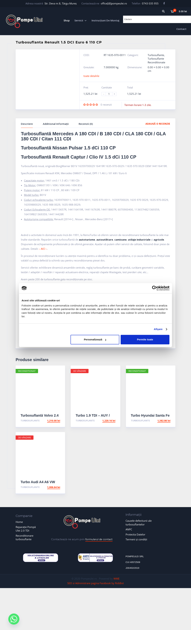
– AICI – (43, 248)
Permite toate (145, 339)
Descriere (27, 123)
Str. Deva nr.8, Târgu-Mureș (61, 3)
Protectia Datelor (135, 534)
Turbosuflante (156, 55)
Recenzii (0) (86, 123)
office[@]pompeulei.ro (114, 3)
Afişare (158, 329)
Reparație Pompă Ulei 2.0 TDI (26, 528)
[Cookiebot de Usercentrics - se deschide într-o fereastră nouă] (154, 288)
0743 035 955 (150, 3)
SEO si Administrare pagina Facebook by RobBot (95, 583)
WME (116, 578)
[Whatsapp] (16, 620)
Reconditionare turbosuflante (24, 537)
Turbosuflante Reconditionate (156, 60)
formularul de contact (98, 539)
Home (19, 522)
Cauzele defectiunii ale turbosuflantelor (139, 522)
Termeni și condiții (136, 539)
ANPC (129, 529)
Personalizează (95, 339)
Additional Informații (56, 123)
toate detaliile (91, 76)
